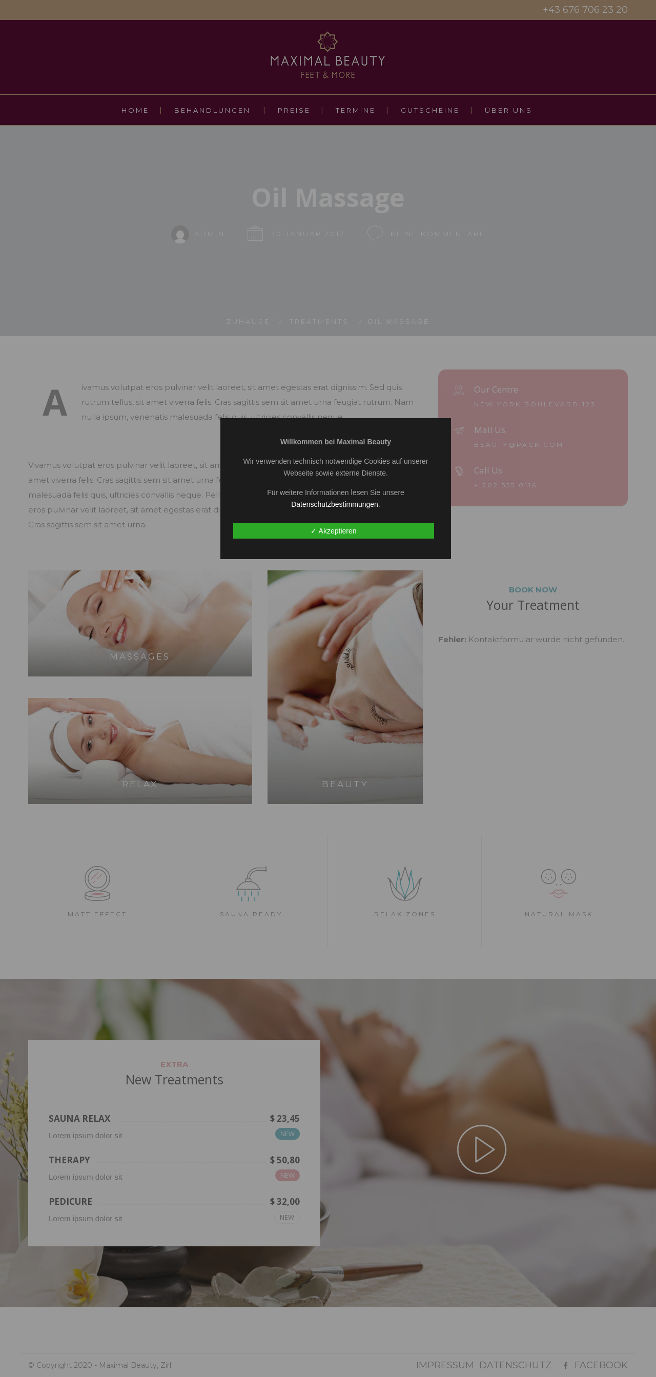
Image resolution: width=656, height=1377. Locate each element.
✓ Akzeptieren (333, 531)
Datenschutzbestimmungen (334, 504)
